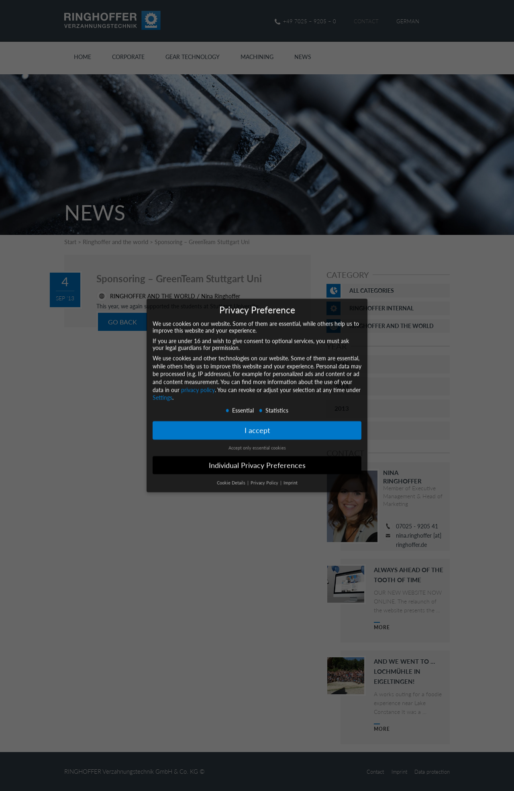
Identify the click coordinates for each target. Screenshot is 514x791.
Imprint (291, 475)
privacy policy (198, 382)
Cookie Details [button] (232, 475)
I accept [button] (257, 424)
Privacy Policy (265, 475)
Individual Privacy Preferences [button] (257, 458)
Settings (162, 390)
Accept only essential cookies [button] (257, 440)
